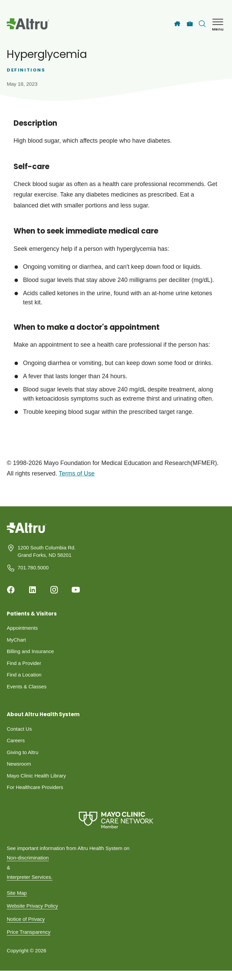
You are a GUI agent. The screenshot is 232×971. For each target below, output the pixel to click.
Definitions (26, 70)
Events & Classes (27, 686)
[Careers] (189, 23)
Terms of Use (77, 473)
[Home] (177, 23)
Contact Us (19, 729)
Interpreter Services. (29, 877)
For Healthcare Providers (35, 787)
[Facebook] (11, 590)
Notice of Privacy (26, 919)
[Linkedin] (32, 590)
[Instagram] (54, 590)
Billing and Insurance (30, 651)
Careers (16, 740)
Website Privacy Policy (32, 906)
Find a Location (24, 674)
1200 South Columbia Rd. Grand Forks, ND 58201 (47, 551)
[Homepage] (26, 532)
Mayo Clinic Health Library (36, 775)
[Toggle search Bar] (202, 23)
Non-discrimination (28, 858)
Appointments (22, 628)
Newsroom (19, 764)
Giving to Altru (22, 752)
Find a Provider (24, 663)
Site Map (17, 893)
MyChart (16, 640)
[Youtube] (76, 590)
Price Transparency (28, 932)
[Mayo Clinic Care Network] (116, 820)
